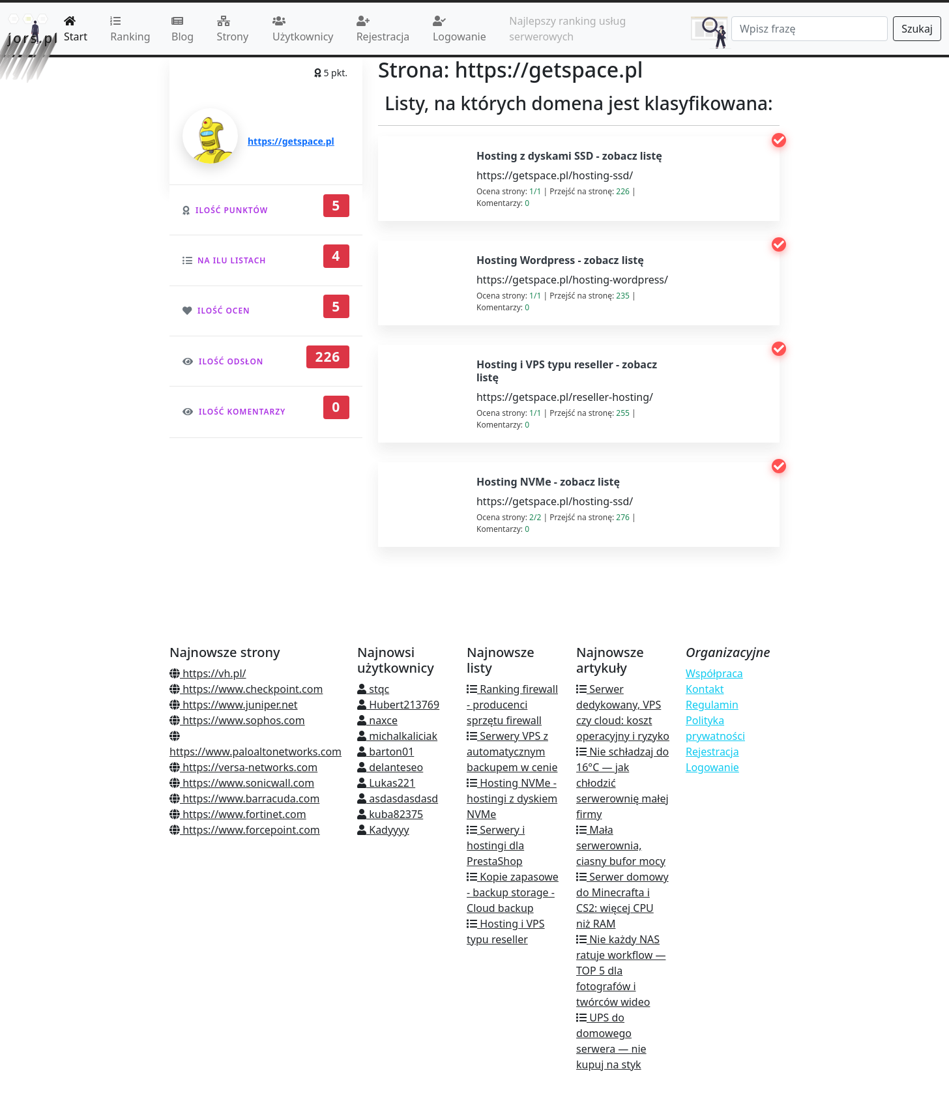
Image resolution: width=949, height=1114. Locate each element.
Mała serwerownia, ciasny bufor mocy (620, 845)
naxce (377, 720)
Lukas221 (386, 783)
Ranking (130, 30)
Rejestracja (383, 30)
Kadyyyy (383, 830)
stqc (373, 689)
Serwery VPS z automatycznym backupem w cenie (512, 751)
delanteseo (390, 767)
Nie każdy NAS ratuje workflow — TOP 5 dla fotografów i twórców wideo (620, 970)
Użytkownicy (303, 30)
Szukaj (917, 29)
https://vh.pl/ (207, 673)
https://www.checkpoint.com (246, 689)
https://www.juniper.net (233, 704)
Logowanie (459, 30)
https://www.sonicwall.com (241, 783)
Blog (182, 30)
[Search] (809, 28)
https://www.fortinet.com (237, 814)
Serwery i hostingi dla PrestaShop (496, 845)
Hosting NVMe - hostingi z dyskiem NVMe (512, 798)
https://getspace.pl (291, 141)
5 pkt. (330, 72)
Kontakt (705, 689)
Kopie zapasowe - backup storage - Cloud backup (513, 892)
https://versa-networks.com (243, 767)
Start (75, 30)
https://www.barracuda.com (244, 798)
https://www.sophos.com (237, 720)
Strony (233, 30)
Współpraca (714, 673)
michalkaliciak (397, 736)
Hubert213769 (398, 704)
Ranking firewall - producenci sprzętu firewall (512, 704)
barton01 (385, 751)
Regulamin (712, 704)
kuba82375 (390, 814)
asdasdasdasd (397, 798)
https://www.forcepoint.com (244, 830)
